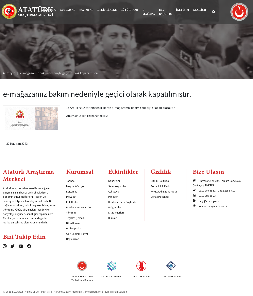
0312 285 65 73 (207, 195)
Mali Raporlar (73, 228)
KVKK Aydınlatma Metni (164, 191)
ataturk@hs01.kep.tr (216, 206)
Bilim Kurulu (73, 223)
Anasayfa (48, 10)
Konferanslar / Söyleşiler (123, 202)
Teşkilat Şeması (75, 218)
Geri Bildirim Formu (77, 234)
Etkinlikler (107, 10)
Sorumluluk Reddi (161, 186)
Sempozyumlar (117, 186)
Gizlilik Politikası (160, 181)
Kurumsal (67, 10)
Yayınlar (86, 10)
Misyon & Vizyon (75, 186)
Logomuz (71, 191)
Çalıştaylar (114, 191)
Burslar (112, 218)
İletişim (182, 10)
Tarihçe (70, 181)
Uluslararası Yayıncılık (78, 207)
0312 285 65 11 (207, 190)
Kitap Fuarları (116, 212)
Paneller (113, 196)
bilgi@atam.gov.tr (209, 201)
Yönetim (71, 212)
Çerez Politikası (160, 196)
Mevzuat (71, 196)
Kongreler (114, 181)
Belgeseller (115, 207)
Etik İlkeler (72, 202)
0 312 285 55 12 (226, 190)
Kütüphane (130, 10)
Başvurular (72, 239)
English (199, 10)
